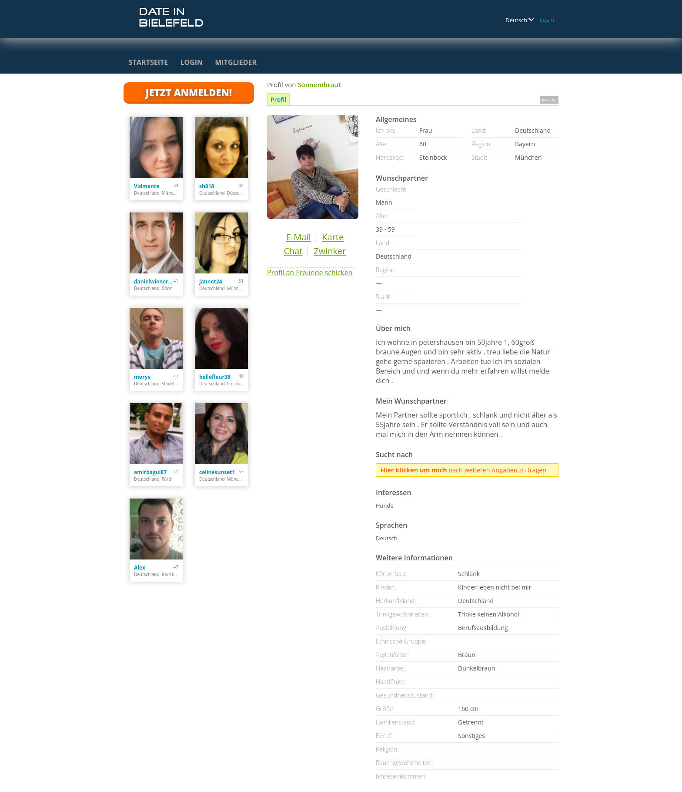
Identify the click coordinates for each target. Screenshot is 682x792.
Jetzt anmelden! (189, 92)
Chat (293, 251)
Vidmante (146, 186)
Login (547, 20)
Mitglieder (236, 62)
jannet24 (210, 281)
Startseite (148, 62)
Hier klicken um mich (414, 470)
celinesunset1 (217, 472)
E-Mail (298, 237)
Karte (333, 237)
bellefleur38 (215, 377)
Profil (278, 99)
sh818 (206, 186)
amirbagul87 (150, 472)
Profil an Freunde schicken (310, 272)
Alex (139, 567)
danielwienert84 (154, 281)
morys (142, 377)
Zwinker (330, 251)
